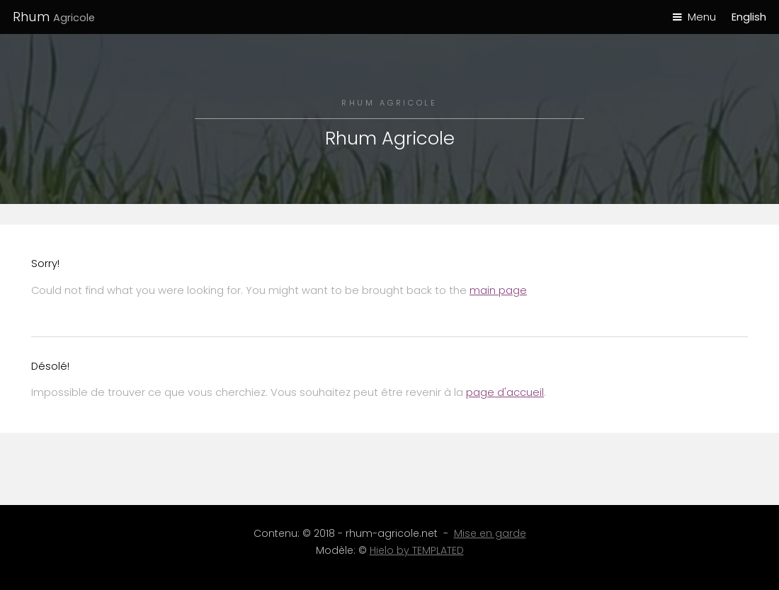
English (749, 17)
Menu (702, 17)
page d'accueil (505, 392)
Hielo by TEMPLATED (417, 550)
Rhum (54, 16)
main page (498, 290)
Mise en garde (490, 533)
